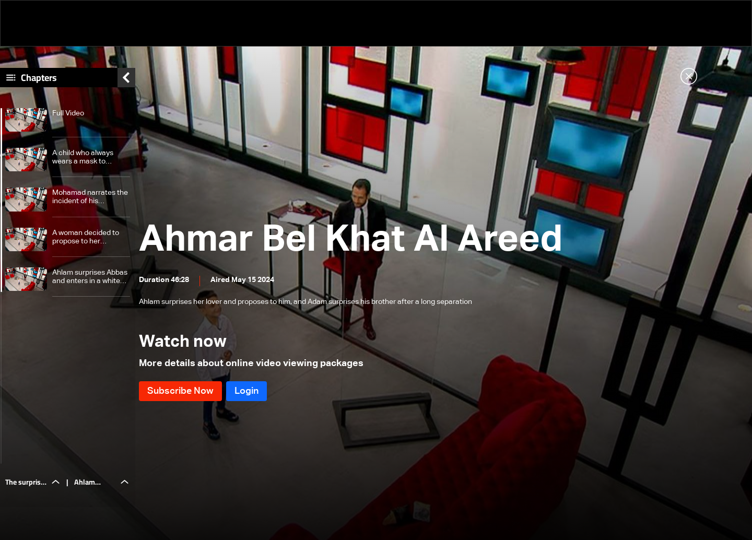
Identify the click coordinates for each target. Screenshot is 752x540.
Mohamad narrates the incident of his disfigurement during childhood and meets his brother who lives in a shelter (90, 200)
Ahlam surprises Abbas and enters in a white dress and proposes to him (89, 280)
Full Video (68, 116)
